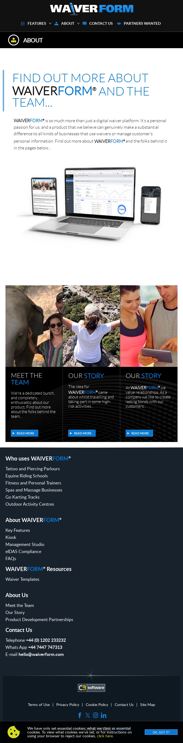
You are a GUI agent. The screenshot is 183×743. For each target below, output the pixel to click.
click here (105, 735)
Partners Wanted (142, 23)
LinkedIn (103, 715)
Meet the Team (19, 605)
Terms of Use (39, 705)
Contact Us (101, 23)
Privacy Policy (67, 705)
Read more (25, 433)
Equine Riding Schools (26, 476)
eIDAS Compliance (23, 551)
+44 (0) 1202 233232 (46, 640)
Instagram (95, 715)
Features (37, 23)
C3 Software (91, 688)
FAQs (10, 558)
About (67, 23)
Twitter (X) (87, 715)
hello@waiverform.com (41, 654)
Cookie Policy (97, 705)
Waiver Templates (22, 579)
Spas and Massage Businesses (33, 490)
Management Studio (24, 544)
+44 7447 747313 (45, 647)
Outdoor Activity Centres (29, 504)
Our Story (15, 612)
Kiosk (10, 537)
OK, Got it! (161, 732)
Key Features (17, 530)
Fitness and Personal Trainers (33, 483)
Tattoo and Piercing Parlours (32, 469)
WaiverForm (91, 9)
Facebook (79, 715)
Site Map (147, 705)
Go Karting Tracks (22, 497)
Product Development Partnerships (39, 619)
